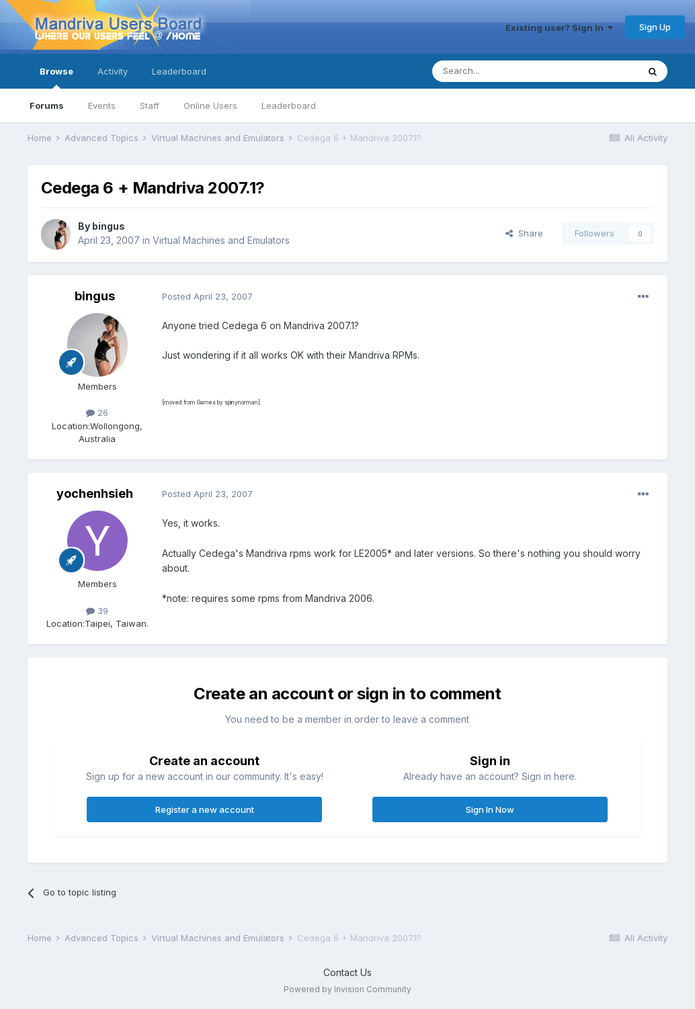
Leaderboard (288, 105)
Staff (149, 105)
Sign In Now (490, 809)
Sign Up (655, 26)
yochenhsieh (94, 493)
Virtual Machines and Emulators (221, 240)
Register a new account (204, 809)
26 (97, 412)
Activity (112, 71)
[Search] (500, 71)
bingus (108, 226)
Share (524, 233)
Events (102, 105)
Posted (207, 296)
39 (97, 610)
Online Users (210, 105)
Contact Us (347, 972)
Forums (47, 105)
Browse (56, 77)
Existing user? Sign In (559, 27)
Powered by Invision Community (347, 989)
